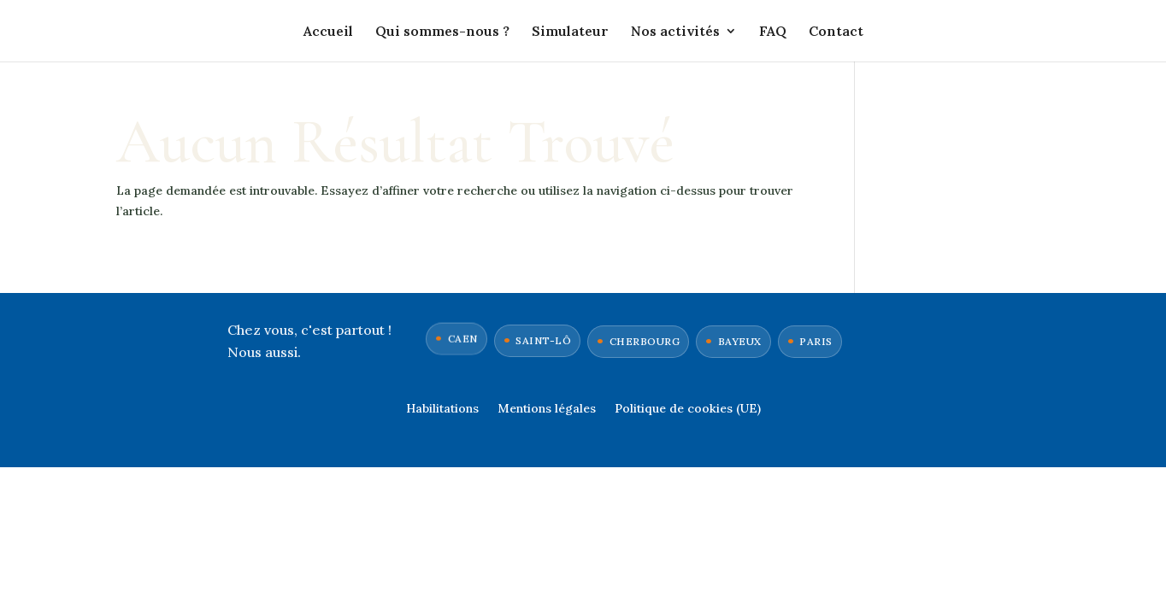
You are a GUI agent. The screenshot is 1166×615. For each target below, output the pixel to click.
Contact (836, 32)
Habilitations (442, 409)
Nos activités (675, 32)
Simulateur (570, 32)
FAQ (772, 32)
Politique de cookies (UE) (688, 409)
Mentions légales (547, 409)
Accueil (328, 32)
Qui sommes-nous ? (442, 32)
